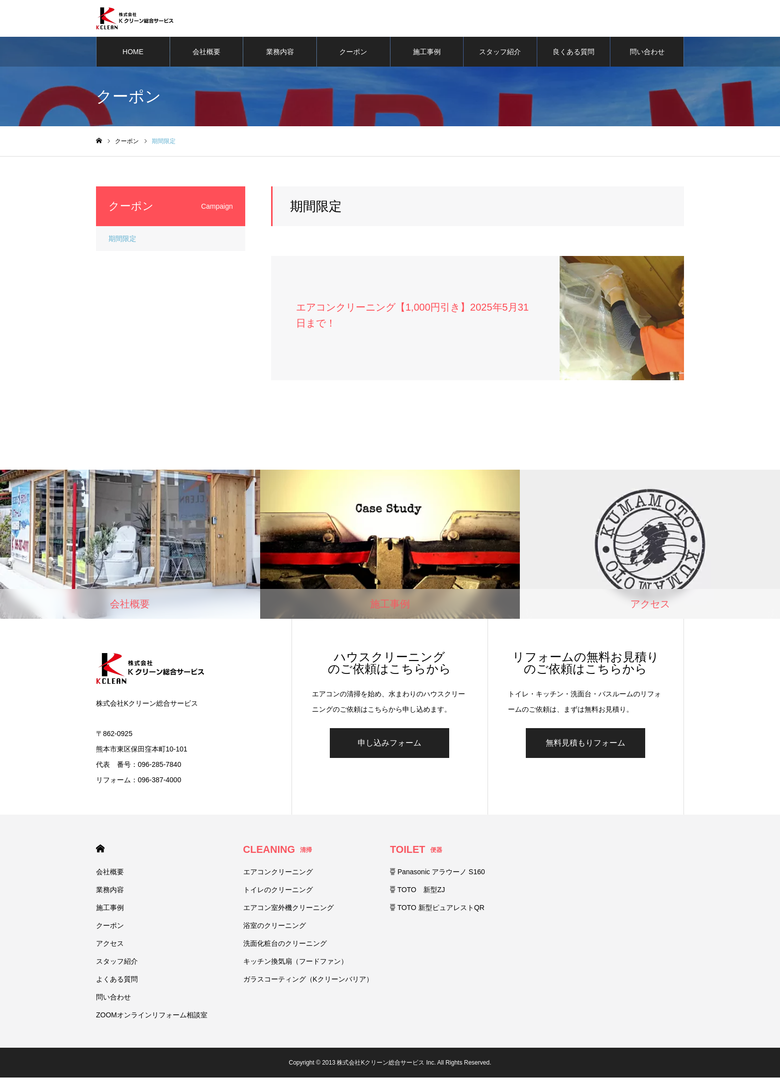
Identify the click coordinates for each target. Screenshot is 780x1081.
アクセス (110, 947)
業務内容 (280, 55)
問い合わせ (647, 55)
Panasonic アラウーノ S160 (437, 875)
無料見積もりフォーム (585, 746)
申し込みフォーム (389, 746)
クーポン (353, 55)
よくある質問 (117, 983)
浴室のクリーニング (274, 929)
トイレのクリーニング (278, 893)
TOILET (416, 852)
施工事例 (427, 55)
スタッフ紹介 (500, 55)
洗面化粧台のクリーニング (285, 947)
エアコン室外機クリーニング (288, 911)
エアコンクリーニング (278, 875)
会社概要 (206, 55)
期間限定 (122, 242)
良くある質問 (573, 55)
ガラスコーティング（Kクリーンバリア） (308, 983)
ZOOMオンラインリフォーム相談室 (151, 1018)
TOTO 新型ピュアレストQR (437, 911)
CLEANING (277, 852)
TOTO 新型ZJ (417, 893)
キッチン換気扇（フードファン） (295, 965)
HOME (132, 55)
